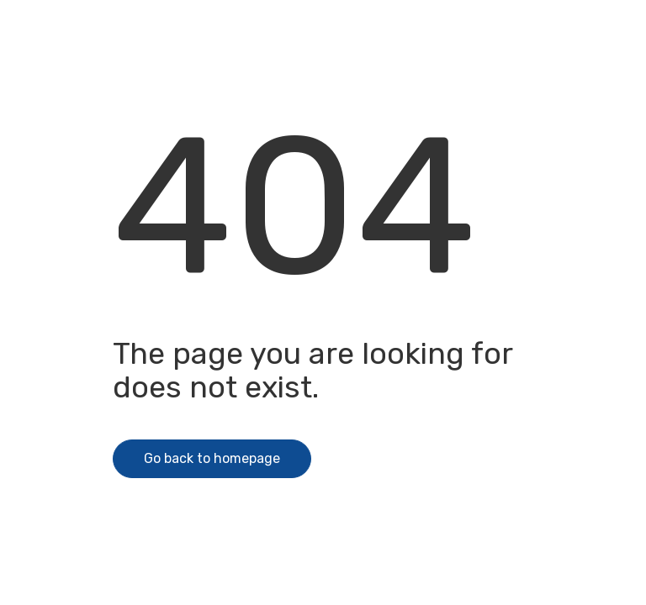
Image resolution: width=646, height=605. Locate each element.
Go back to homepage (212, 458)
